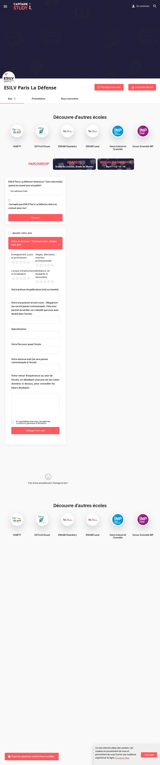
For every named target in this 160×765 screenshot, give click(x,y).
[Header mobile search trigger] (155, 6)
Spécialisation (18, 329)
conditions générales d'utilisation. (31, 423)
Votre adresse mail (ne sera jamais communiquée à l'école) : (29, 361)
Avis (12, 98)
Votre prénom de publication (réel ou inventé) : (35, 289)
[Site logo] (23, 6)
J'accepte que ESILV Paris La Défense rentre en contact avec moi (32, 206)
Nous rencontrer (69, 98)
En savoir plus (122, 758)
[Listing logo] (8, 77)
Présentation (38, 98)
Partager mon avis (35, 430)
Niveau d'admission (116, 162)
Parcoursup (39, 164)
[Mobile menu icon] (5, 6)
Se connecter (143, 6)
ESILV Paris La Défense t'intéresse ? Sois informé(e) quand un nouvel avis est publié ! (35, 183)
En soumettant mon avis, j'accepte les (33, 422)
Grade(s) (74, 162)
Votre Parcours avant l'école (26, 344)
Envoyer (35, 217)
